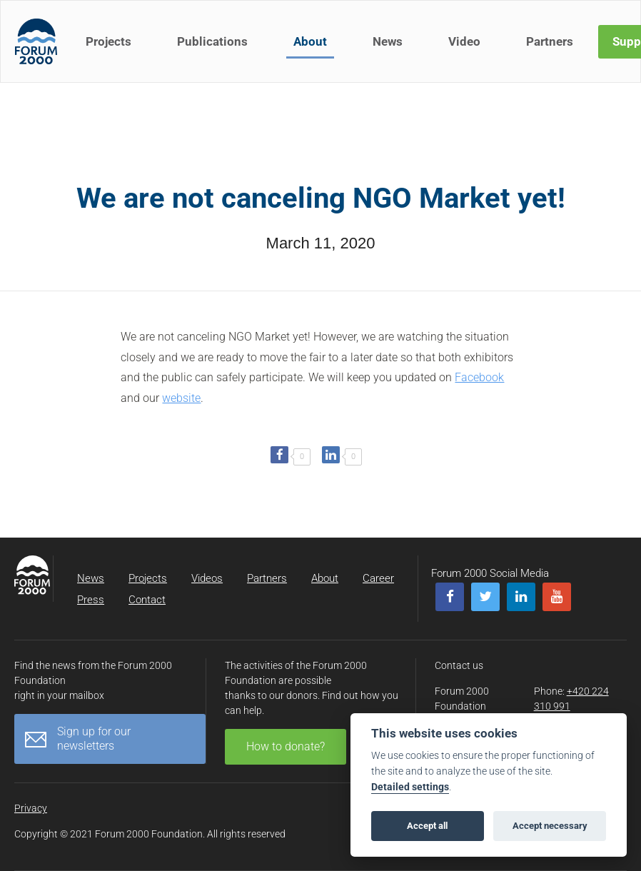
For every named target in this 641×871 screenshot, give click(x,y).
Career (378, 578)
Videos (207, 578)
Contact (147, 599)
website (181, 398)
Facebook (479, 377)
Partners (549, 41)
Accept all (427, 825)
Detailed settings (410, 787)
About (310, 41)
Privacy (30, 808)
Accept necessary (550, 825)
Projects (108, 41)
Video (464, 41)
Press (90, 599)
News (388, 41)
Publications (212, 41)
